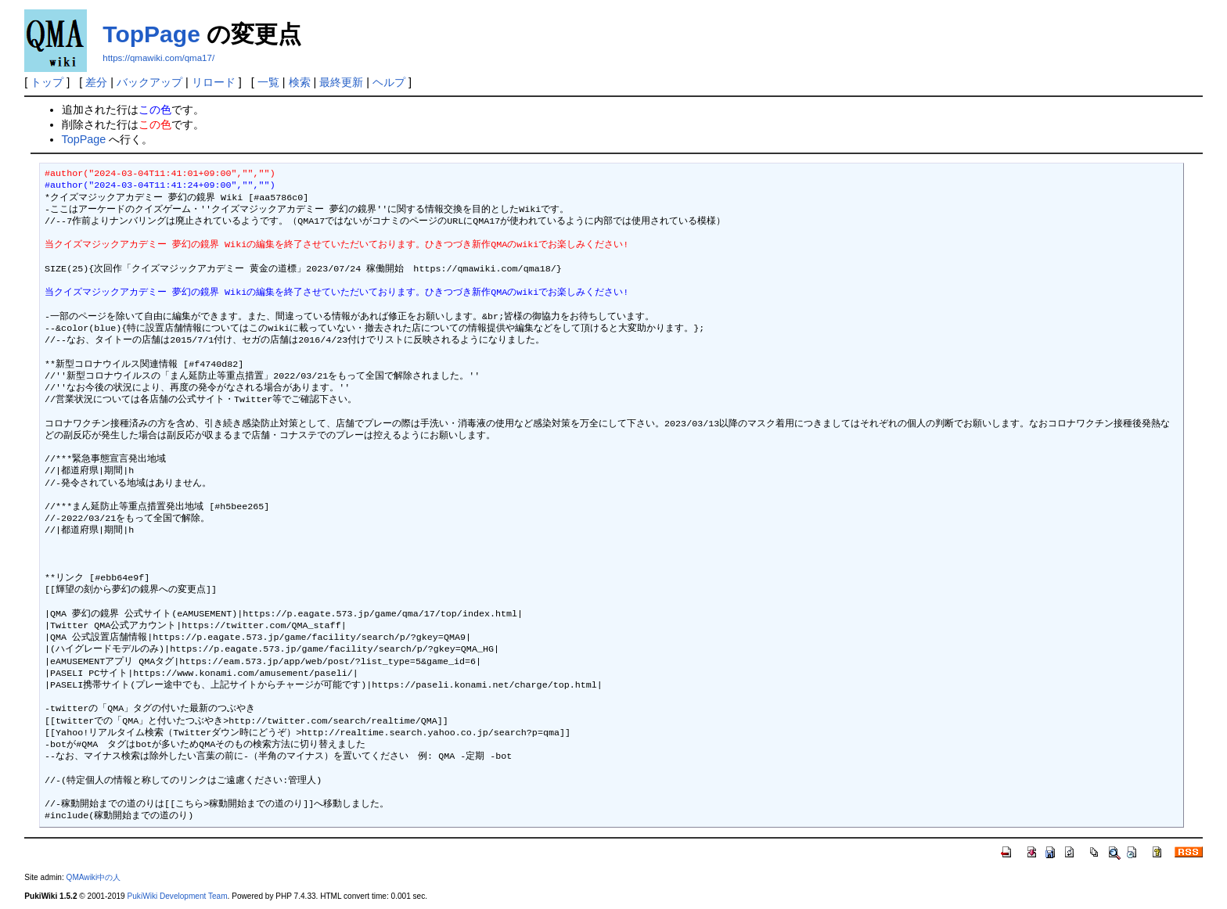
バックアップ (149, 82)
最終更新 (341, 82)
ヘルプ (388, 82)
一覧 (268, 82)
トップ (47, 82)
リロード (214, 82)
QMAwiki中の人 (94, 877)
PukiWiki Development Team (178, 896)
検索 (300, 82)
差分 (96, 82)
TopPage (151, 34)
